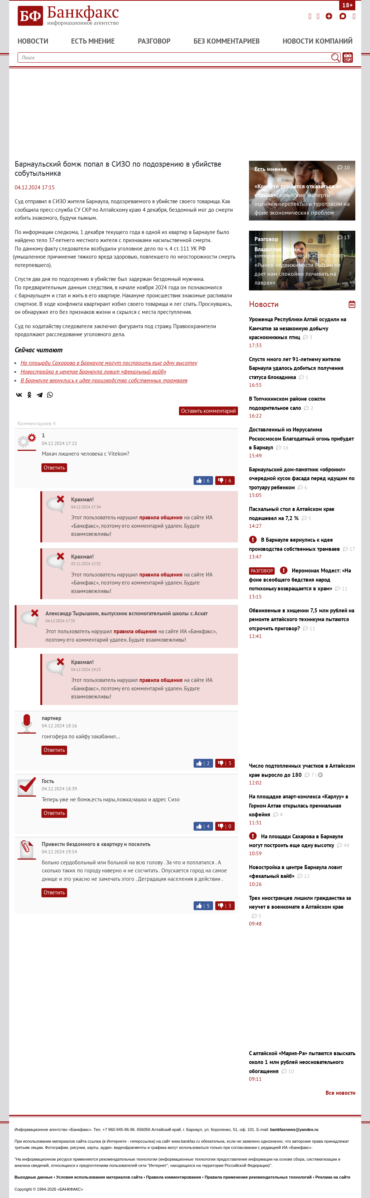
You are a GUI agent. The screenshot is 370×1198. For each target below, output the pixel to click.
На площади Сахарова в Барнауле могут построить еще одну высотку (109, 362)
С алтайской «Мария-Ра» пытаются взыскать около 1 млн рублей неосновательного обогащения (302, 1062)
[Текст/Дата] (347, 57)
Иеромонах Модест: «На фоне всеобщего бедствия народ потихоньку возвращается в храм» (300, 579)
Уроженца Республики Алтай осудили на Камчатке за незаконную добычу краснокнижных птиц (297, 328)
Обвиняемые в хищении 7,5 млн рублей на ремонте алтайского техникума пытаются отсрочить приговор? (301, 619)
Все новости (340, 1092)
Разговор (154, 41)
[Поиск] (335, 57)
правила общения (161, 517)
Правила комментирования (173, 1177)
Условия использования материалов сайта (99, 1177)
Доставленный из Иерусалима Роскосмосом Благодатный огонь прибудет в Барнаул (301, 438)
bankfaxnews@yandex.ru (294, 1129)
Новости (33, 41)
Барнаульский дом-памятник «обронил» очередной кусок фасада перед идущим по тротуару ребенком (302, 478)
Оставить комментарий (208, 410)
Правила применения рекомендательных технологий (258, 1177)
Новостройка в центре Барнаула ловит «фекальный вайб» (93, 371)
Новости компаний (318, 41)
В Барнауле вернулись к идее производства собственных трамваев (104, 380)
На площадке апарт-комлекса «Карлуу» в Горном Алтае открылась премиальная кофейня (298, 805)
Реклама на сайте (333, 1177)
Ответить (54, 467)
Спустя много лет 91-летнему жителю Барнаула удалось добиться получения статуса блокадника (296, 368)
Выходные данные (34, 1177)
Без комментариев (227, 41)
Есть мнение (93, 41)
